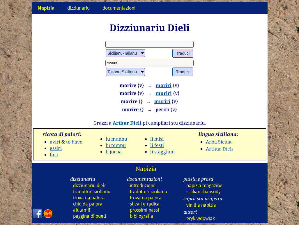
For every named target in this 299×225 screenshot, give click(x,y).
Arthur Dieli (127, 123)
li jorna (114, 151)
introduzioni (142, 185)
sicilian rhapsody (203, 191)
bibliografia (141, 216)
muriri (164, 93)
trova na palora (89, 198)
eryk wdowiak (200, 218)
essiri (56, 148)
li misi (157, 139)
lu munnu (116, 139)
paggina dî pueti (89, 216)
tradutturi (91, 191)
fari (54, 154)
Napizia (146, 169)
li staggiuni (162, 151)
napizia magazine (204, 185)
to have (74, 142)
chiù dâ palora (87, 204)
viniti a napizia (201, 205)
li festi (157, 145)
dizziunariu (78, 8)
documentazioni (118, 8)
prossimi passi (144, 210)
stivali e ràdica (145, 204)
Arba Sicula (218, 142)
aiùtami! (81, 210)
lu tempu (116, 145)
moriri (163, 85)
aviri (55, 142)
